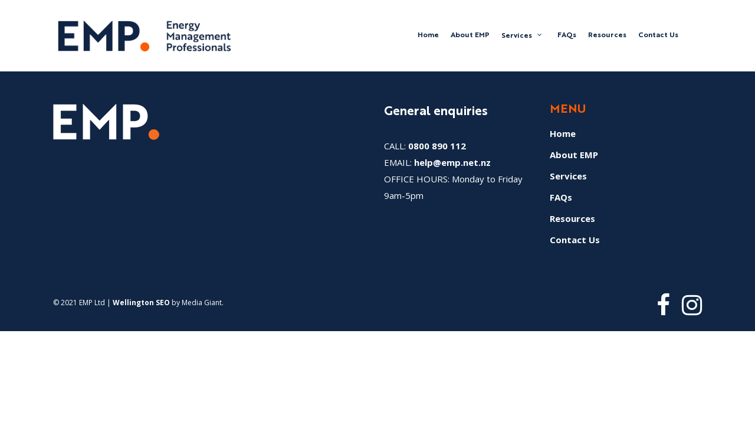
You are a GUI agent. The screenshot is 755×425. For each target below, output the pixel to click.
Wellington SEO (141, 303)
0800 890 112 (437, 146)
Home (563, 133)
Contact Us (575, 240)
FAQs (561, 197)
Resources (572, 218)
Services (568, 176)
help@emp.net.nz (452, 162)
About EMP (574, 155)
